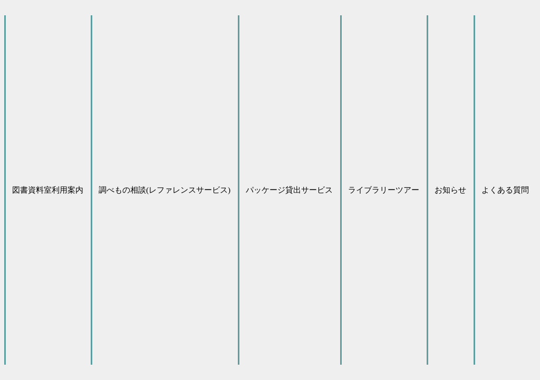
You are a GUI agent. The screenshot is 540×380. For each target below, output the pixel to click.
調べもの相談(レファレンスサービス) (164, 189)
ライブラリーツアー (383, 189)
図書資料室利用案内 (47, 189)
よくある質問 (505, 189)
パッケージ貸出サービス (289, 189)
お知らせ (450, 189)
